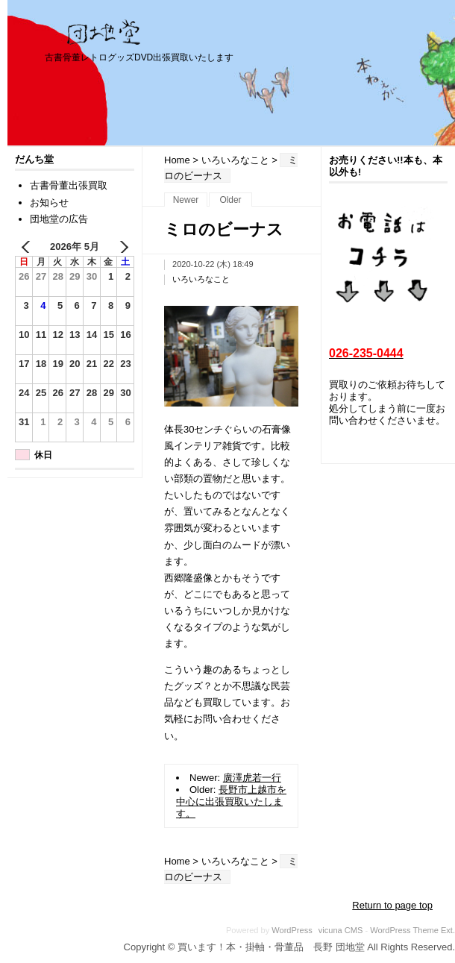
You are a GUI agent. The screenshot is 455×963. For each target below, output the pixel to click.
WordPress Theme (404, 930)
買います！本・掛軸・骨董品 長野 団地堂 (104, 32)
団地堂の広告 (59, 219)
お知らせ (49, 202)
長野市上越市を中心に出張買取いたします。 (231, 801)
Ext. (448, 930)
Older (230, 200)
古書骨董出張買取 (68, 185)
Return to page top (392, 905)
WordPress (292, 930)
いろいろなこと (235, 160)
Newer (186, 200)
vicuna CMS (340, 930)
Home (177, 160)
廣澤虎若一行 (252, 777)
